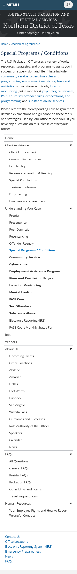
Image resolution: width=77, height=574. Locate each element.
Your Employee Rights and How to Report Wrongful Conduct (38, 512)
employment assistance (38, 81)
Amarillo (15, 377)
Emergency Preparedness (27, 201)
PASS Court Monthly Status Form (32, 327)
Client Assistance (17, 145)
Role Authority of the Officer (29, 426)
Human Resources (18, 503)
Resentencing (18, 236)
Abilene (14, 370)
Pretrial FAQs (18, 475)
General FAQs (19, 468)
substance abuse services (46, 101)
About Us (11, 349)
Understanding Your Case (25, 44)
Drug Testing (18, 194)
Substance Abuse (22, 313)
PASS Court (9, 96)
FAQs (9, 454)
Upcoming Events (21, 356)
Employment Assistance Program (34, 271)
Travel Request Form (23, 496)
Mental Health (20, 292)
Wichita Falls (18, 412)
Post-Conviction (20, 229)
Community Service (24, 257)
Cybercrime (18, 264)
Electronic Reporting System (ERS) (28, 546)
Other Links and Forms (25, 489)
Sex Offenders (20, 306)
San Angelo (17, 405)
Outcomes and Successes (27, 419)
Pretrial (14, 215)
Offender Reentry (21, 243)
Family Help (17, 166)
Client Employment (22, 152)
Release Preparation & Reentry (30, 173)
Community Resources (25, 159)
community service (14, 76)
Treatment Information (25, 187)
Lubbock (15, 398)
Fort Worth (17, 391)
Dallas (13, 384)
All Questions (18, 461)
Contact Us (12, 536)
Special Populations (23, 180)
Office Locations (20, 363)
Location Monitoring (25, 285)
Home (4, 44)
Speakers (15, 433)
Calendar (15, 440)
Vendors (11, 342)
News (13, 447)
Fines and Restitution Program (32, 278)
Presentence (17, 222)
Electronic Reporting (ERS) (27, 320)
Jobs (8, 334)
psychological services (58, 91)
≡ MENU (11, 4)
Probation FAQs (20, 482)
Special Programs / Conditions (32, 250)
